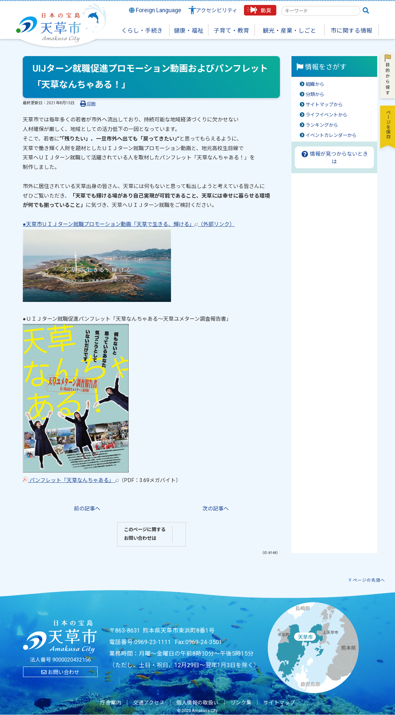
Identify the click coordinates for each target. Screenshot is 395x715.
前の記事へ (87, 508)
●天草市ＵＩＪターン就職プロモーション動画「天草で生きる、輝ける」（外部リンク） (129, 224)
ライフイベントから (326, 115)
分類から (315, 94)
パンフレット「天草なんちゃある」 (71, 480)
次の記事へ (215, 508)
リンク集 (241, 703)
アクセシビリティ (216, 10)
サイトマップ (279, 703)
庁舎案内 (110, 703)
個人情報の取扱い (197, 703)
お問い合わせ (60, 672)
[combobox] (321, 11)
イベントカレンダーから (331, 135)
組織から (315, 84)
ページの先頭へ (369, 580)
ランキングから (322, 125)
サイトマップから (324, 105)
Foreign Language (155, 10)
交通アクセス (149, 703)
